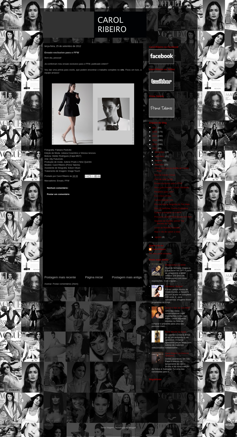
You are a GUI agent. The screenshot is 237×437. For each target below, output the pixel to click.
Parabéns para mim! (163, 191)
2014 (155, 140)
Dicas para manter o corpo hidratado (171, 187)
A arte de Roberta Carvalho (167, 227)
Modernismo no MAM (175, 265)
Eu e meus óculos (162, 196)
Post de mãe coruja (163, 179)
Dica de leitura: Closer (164, 175)
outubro (159, 160)
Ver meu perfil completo (160, 253)
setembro (159, 164)
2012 (155, 148)
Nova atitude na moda (175, 332)
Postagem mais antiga (127, 277)
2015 (155, 136)
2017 (155, 127)
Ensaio (60, 180)
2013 (155, 144)
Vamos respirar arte (163, 200)
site (122, 70)
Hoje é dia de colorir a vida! (167, 232)
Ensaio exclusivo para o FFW (168, 183)
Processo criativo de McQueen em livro (172, 217)
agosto (158, 237)
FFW (67, 180)
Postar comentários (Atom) (65, 284)
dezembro (160, 152)
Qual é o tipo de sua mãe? (177, 307)
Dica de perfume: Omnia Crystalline (171, 208)
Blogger (132, 427)
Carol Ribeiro (159, 249)
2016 (155, 132)
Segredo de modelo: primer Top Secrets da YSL (169, 222)
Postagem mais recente (60, 277)
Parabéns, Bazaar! (174, 286)
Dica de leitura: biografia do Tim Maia (172, 204)
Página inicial (94, 277)
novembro (160, 156)
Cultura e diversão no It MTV (167, 212)
